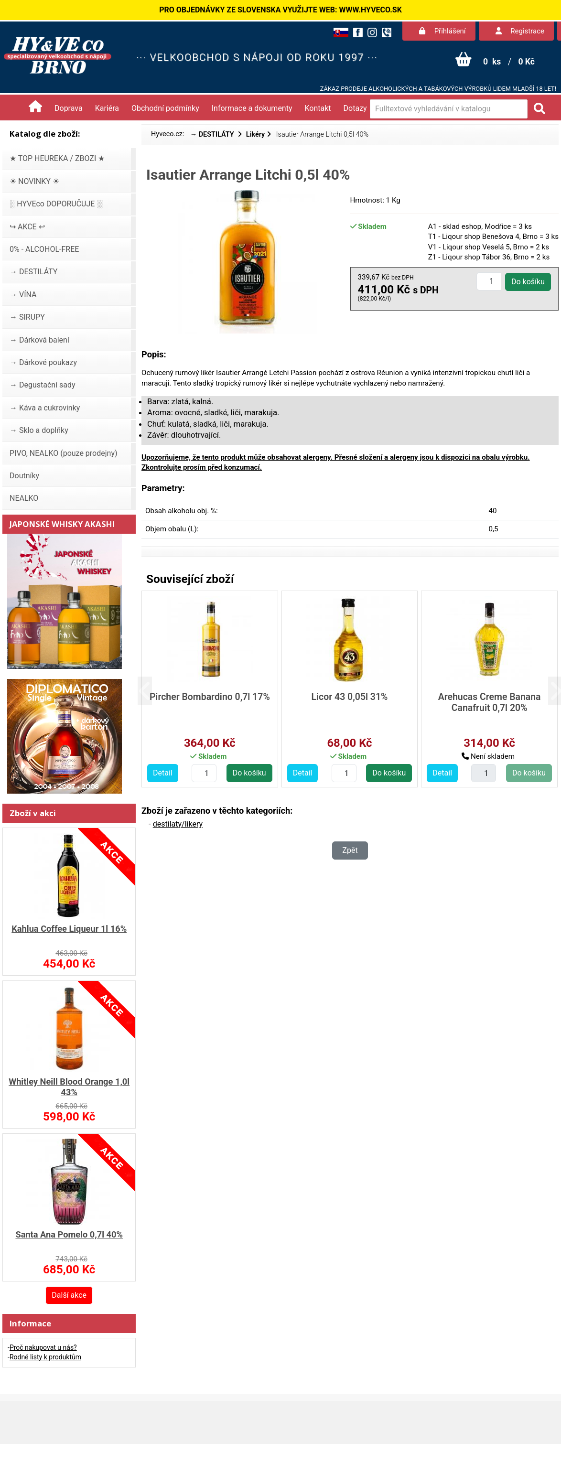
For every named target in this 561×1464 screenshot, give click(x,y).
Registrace (520, 31)
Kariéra (107, 108)
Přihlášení (442, 31)
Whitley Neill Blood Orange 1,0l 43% (69, 1086)
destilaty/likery (178, 824)
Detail (163, 772)
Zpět (349, 850)
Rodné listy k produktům (45, 1357)
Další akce (69, 1295)
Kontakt (318, 108)
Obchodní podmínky (165, 108)
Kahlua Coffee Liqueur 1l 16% (69, 929)
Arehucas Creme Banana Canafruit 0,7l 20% (489, 702)
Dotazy (355, 108)
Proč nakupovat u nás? (43, 1347)
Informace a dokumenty (252, 108)
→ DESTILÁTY (213, 134)
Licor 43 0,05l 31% (350, 696)
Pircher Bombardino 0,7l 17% (210, 696)
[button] (151, 691)
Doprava (68, 108)
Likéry (255, 134)
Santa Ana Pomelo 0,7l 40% (69, 1234)
